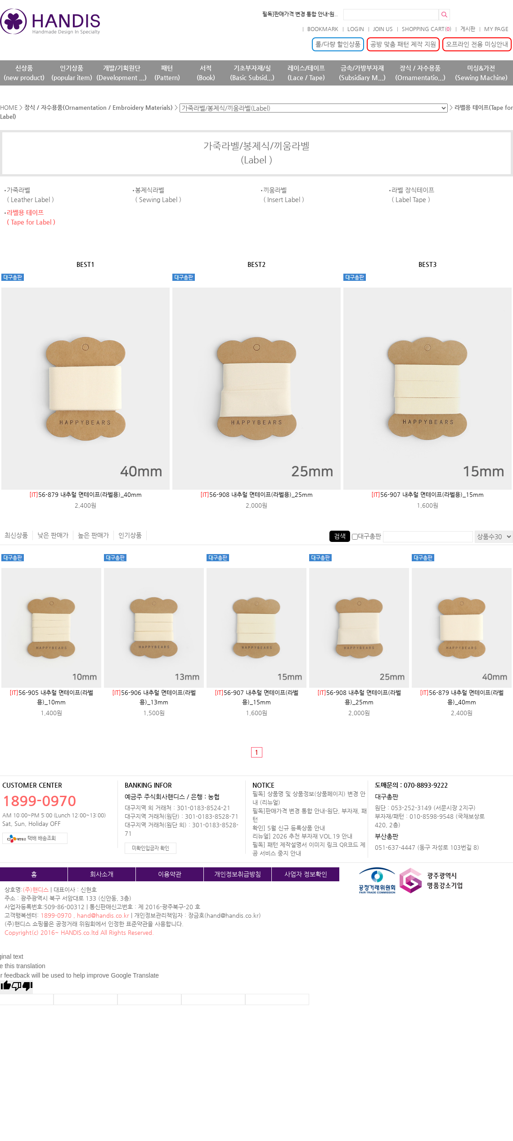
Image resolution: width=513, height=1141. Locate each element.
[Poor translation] (22, 987)
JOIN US (383, 29)
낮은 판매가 (52, 535)
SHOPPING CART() (426, 29)
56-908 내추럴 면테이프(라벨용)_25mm (256, 494)
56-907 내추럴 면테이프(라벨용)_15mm (427, 494)
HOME (9, 107)
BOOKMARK (322, 29)
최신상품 (16, 535)
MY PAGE (496, 29)
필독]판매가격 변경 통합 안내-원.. (300, 14)
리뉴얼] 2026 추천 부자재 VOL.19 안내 (302, 836)
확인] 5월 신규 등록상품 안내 (288, 828)
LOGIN (355, 29)
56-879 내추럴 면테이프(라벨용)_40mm (85, 494)
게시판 (467, 29)
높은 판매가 (93, 535)
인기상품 (130, 535)
